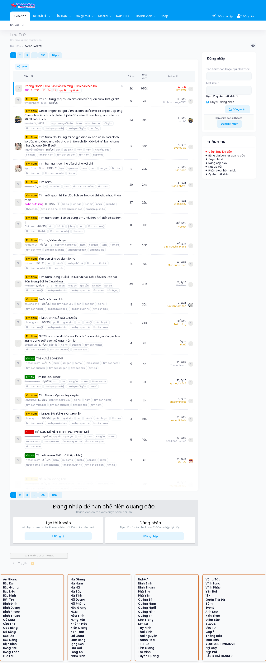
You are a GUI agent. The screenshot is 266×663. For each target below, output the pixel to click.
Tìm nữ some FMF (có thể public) (59, 455)
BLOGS (211, 624)
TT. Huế (143, 644)
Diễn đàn (19, 16)
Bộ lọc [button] (21, 66)
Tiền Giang (146, 648)
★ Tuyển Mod (214, 159)
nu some (67, 460)
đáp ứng (94, 128)
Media (103, 16)
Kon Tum (77, 632)
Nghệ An (144, 579)
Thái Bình (145, 632)
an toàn (60, 285)
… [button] (34, 55)
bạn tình (89, 303)
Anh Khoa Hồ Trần (176, 441)
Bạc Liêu (9, 591)
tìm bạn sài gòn (77, 128)
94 (49, 90)
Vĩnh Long (213, 583)
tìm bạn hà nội (49, 209)
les (63, 381)
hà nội (65, 204)
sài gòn (107, 123)
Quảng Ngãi (147, 608)
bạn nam (73, 168)
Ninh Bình (145, 583)
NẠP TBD (122, 16)
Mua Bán (212, 640)
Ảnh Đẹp (212, 612)
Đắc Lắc (8, 636)
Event (210, 608)
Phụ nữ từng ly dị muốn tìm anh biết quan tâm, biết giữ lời (79, 99)
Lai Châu (77, 636)
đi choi (71, 173)
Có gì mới (83, 16)
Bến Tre (8, 600)
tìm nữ (93, 368)
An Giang (10, 579)
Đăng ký (59, 536)
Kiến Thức (213, 616)
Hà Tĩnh (76, 595)
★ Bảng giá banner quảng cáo (225, 155)
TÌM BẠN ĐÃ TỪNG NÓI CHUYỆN (60, 413)
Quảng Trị (145, 616)
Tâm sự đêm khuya (52, 240)
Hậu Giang (78, 608)
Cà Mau (9, 620)
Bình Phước (11, 612)
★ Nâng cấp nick (216, 163)
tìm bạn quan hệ (54, 128)
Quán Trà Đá (215, 600)
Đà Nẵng (9, 632)
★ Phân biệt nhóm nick (220, 170)
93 (44, 90)
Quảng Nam (147, 604)
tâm (104, 244)
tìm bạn (116, 168)
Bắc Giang (11, 587)
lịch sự (88, 204)
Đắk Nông (10, 640)
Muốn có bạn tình (51, 299)
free (79, 478)
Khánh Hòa (79, 624)
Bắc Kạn (9, 583)
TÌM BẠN (61, 16)
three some (92, 363)
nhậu (99, 204)
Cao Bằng (10, 628)
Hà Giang (78, 579)
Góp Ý (210, 632)
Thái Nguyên (147, 636)
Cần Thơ (9, 624)
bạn (58, 149)
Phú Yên (144, 595)
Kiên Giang (79, 628)
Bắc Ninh (9, 595)
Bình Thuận (11, 616)
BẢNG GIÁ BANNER (219, 656)
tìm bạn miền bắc (72, 209)
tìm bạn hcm (33, 128)
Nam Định (78, 656)
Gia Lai (8, 656)
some (78, 363)
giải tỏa (84, 285)
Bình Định (10, 604)
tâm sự (114, 244)
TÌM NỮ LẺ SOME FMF (49, 358)
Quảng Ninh (146, 612)
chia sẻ (72, 285)
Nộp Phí (211, 652)
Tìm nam (45, 182)
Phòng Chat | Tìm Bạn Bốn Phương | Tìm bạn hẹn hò (61, 86)
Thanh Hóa (146, 640)
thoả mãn (32, 209)
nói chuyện (102, 322)
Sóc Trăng (146, 620)
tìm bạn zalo (97, 249)
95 (54, 90)
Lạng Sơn (77, 644)
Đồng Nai (10, 648)
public (80, 460)
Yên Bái (211, 591)
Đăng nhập (151, 536)
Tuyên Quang (148, 656)
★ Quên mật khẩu (217, 174)
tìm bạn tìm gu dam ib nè (57, 259)
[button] (49, 16)
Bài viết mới (17, 25)
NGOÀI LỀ (40, 16)
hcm (79, 123)
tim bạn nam (33, 173)
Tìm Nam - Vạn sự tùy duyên (59, 395)
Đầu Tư (211, 628)
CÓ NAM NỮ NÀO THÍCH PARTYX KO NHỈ (62, 432)
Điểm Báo (213, 620)
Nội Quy (211, 648)
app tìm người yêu (69, 90)
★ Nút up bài (213, 166)
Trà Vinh (144, 652)
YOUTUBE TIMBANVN (220, 644)
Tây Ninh (144, 628)
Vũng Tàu (213, 579)
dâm (50, 226)
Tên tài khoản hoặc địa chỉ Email (227, 69)
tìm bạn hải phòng (83, 186)
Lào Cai (76, 648)
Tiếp (54, 55)
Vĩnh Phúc (213, 587)
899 (43, 55)
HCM (74, 612)
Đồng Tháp (11, 652)
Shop (164, 16)
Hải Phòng (78, 604)
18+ (208, 595)
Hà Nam (77, 583)
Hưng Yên (78, 620)
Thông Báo (214, 636)
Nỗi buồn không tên (52, 474)
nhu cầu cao (92, 123)
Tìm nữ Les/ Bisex (48, 377)
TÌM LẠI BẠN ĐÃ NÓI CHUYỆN (58, 318)
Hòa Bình (77, 616)
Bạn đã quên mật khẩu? (222, 96)
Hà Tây (76, 591)
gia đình (68, 149)
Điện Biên (10, 644)
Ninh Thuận (146, 587)
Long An (77, 652)
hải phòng (54, 186)
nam (88, 149)
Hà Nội (75, 587)
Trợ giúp (23, 563)
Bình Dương (11, 608)
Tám (209, 604)
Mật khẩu (212, 83)
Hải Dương (78, 600)
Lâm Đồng (78, 640)
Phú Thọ (144, 591)
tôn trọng (112, 290)
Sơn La (143, 624)
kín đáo (77, 204)
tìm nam (84, 154)
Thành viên (143, 16)
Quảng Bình (146, 600)
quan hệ (110, 204)
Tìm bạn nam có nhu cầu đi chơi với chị (66, 163)
